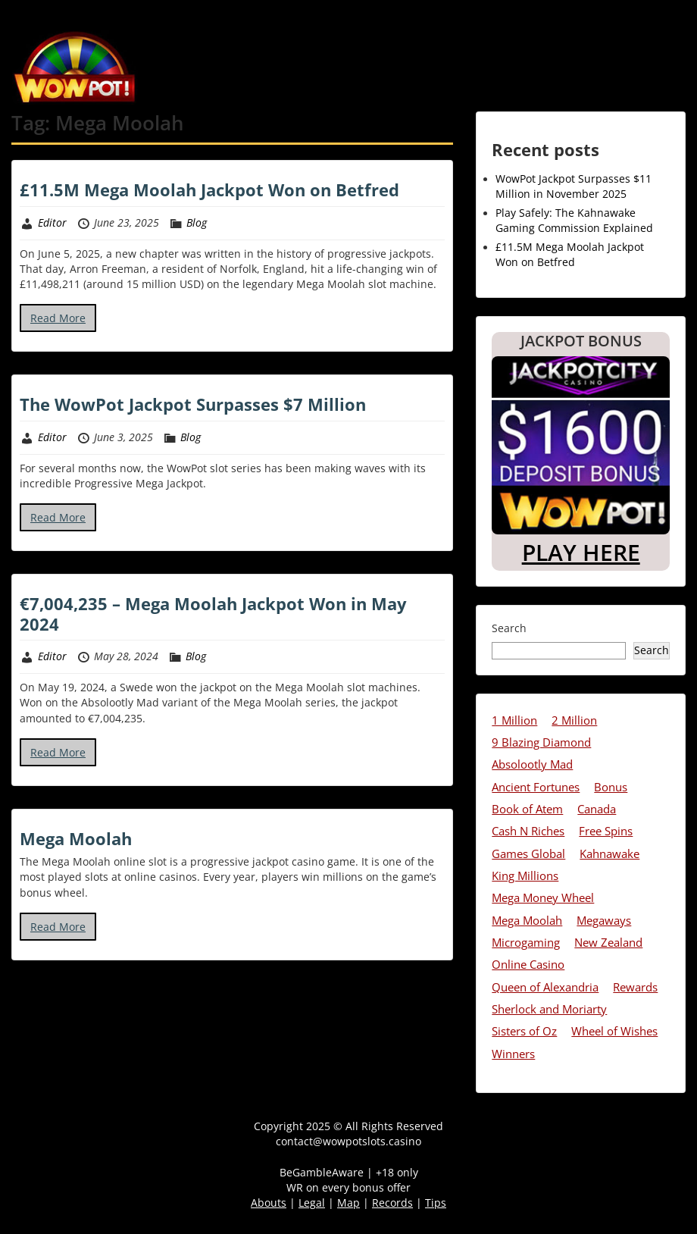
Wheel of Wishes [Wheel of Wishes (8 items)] (614, 1030)
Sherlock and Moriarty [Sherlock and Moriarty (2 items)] (549, 1008)
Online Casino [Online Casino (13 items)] (528, 964)
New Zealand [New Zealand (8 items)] (608, 942)
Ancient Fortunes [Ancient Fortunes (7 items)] (536, 786)
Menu (27, 11)
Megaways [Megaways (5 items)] (604, 920)
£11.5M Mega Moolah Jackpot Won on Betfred (209, 189)
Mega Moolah (76, 838)
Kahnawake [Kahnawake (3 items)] (609, 853)
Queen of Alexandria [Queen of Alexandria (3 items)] (545, 986)
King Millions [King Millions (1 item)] (525, 875)
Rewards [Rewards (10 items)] (635, 986)
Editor (52, 223)
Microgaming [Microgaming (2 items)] (526, 942)
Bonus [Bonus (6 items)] (610, 786)
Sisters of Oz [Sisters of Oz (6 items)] (524, 1030)
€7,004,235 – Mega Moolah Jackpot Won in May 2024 (213, 613)
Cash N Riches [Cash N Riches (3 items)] (528, 830)
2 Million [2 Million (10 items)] (574, 720)
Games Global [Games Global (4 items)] (528, 853)
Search (509, 628)
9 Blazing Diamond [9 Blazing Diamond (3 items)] (541, 742)
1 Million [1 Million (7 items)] (514, 720)
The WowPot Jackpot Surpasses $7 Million (193, 404)
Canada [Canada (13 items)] (596, 808)
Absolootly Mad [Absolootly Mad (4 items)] (532, 764)
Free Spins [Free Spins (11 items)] (606, 830)
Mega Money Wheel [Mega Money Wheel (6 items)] (543, 897)
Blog (196, 223)
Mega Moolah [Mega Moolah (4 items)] (527, 920)
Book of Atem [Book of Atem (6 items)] (527, 808)
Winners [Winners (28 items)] (513, 1053)
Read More (58, 318)
